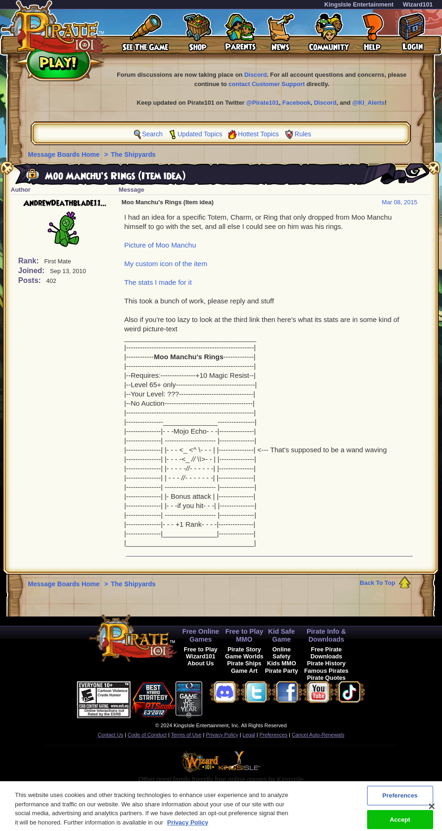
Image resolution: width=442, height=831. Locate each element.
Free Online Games (200, 635)
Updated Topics (199, 134)
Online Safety (281, 653)
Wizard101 (418, 4)
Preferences (274, 734)
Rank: (29, 261)
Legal (248, 734)
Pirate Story (244, 649)
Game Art (244, 670)
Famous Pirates (326, 670)
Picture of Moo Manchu (160, 245)
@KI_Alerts (368, 102)
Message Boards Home (64, 154)
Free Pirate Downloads (326, 653)
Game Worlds (244, 656)
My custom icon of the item (165, 264)
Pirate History (326, 663)
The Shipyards (133, 154)
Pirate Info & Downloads (326, 635)
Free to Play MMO (244, 635)
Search (152, 134)
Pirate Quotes (326, 677)
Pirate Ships (244, 663)
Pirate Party (281, 670)
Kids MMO (281, 663)
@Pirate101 (262, 102)
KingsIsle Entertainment (359, 4)
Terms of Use (186, 734)
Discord (255, 74)
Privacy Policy (222, 734)
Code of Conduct (147, 734)
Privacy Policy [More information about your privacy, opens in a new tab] (187, 826)
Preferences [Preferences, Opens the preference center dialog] (400, 799)
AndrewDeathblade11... (65, 203)
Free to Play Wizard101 (201, 653)
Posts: (30, 280)
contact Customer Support (266, 83)
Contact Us (110, 734)
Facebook (296, 102)
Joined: (32, 271)
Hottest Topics (258, 134)
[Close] (432, 810)
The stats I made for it (158, 282)
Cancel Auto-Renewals (318, 734)
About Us (201, 663)
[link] (225, 698)
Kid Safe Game (281, 635)
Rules (303, 134)
